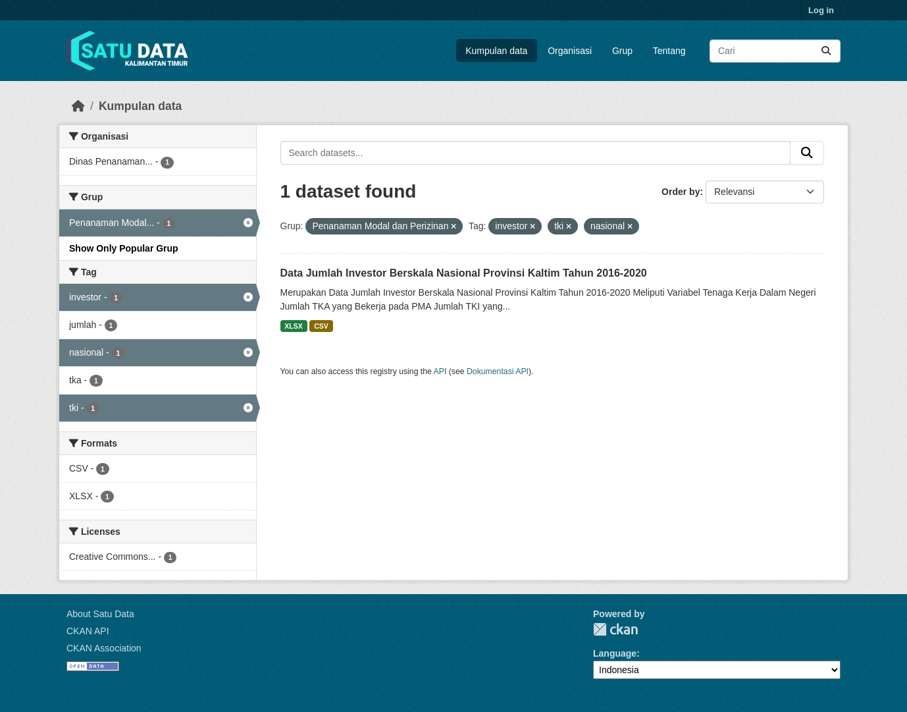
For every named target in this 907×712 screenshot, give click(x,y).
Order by (680, 191)
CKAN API (87, 631)
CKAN (615, 629)
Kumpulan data (496, 50)
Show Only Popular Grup (123, 248)
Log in (821, 10)
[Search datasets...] (775, 51)
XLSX (293, 326)
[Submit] (826, 51)
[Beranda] (78, 106)
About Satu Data (100, 614)
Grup (622, 50)
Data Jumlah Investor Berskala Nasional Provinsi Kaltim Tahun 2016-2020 (463, 273)
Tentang (669, 50)
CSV (321, 326)
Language (614, 653)
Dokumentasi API (498, 371)
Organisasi (570, 50)
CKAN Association (104, 648)
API (440, 371)
